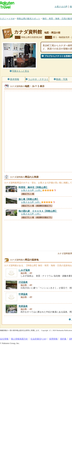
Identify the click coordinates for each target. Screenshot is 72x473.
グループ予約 (65, 12)
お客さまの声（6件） (31, 202)
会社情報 (4, 339)
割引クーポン (51, 12)
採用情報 (53, 339)
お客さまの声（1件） (31, 214)
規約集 (63, 339)
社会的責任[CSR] (39, 339)
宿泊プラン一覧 (27, 194)
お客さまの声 (61, 6)
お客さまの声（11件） (31, 190)
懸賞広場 (38, 12)
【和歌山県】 (33, 187)
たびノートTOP (7, 18)
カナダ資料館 (28, 31)
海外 (24, 12)
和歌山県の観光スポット (28, 18)
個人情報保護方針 (19, 339)
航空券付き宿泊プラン (43, 205)
